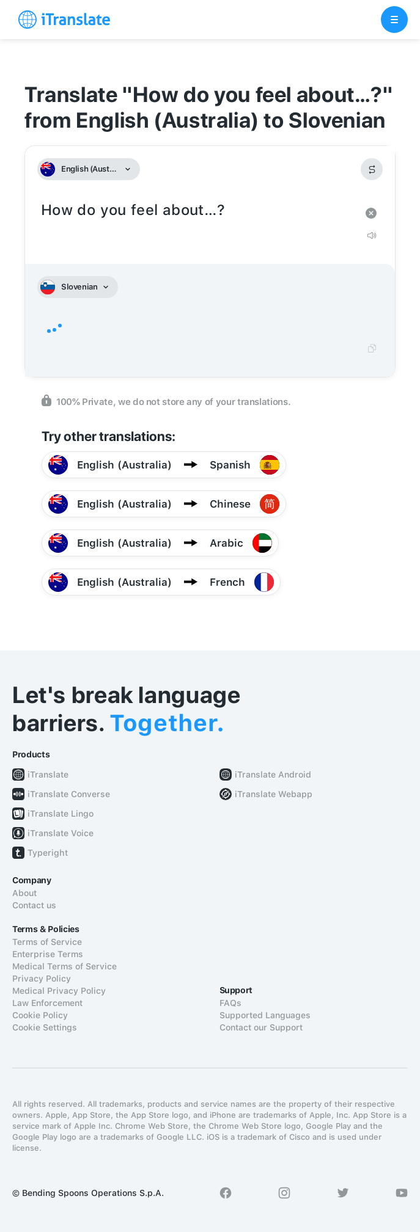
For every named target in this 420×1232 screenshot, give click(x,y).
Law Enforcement (47, 1003)
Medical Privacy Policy (59, 991)
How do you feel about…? (197, 210)
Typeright (48, 853)
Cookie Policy (40, 1015)
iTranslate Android (273, 774)
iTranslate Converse (69, 794)
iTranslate (48, 774)
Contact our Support (261, 1027)
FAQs (230, 1003)
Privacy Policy (41, 978)
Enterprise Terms (47, 954)
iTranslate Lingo (61, 813)
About (24, 893)
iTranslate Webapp (273, 794)
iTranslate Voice (61, 833)
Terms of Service (47, 942)
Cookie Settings (44, 1027)
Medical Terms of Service (64, 966)
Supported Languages (265, 1015)
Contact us (34, 905)
